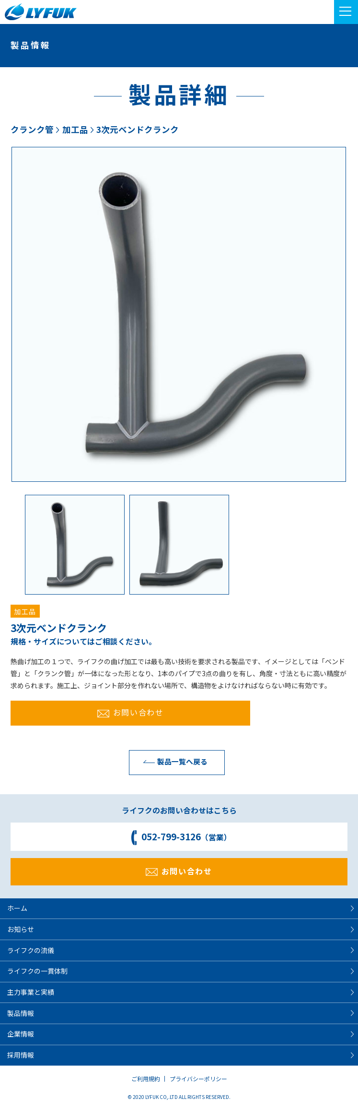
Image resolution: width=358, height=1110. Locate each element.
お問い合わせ (130, 712)
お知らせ (20, 929)
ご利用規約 (145, 1078)
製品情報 (20, 1013)
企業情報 (20, 1033)
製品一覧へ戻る (173, 761)
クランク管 (32, 129)
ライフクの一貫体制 (37, 971)
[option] (179, 314)
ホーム (17, 908)
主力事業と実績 (30, 992)
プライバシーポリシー (198, 1078)
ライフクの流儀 (30, 950)
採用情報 (20, 1055)
